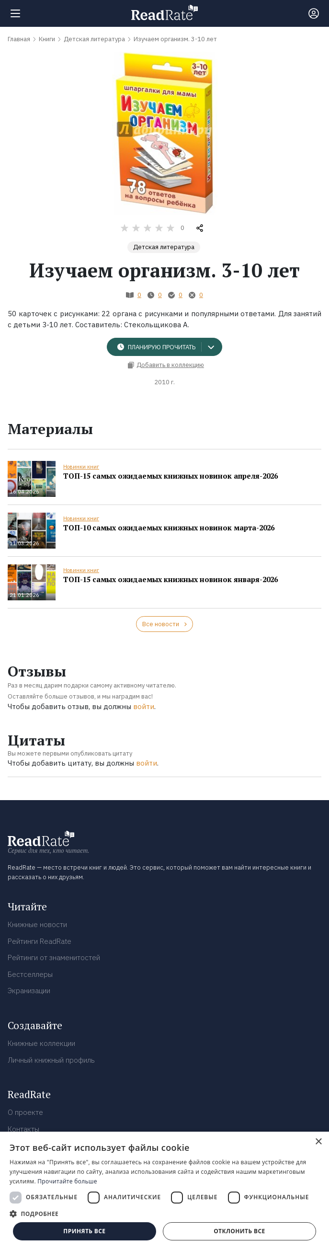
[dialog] (164, 1191)
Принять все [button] (84, 1231)
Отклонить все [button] (239, 1231)
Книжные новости (37, 924)
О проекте (25, 1112)
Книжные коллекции (41, 1043)
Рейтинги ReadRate (39, 941)
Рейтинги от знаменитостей (54, 957)
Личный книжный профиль (51, 1060)
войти (143, 706)
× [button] (318, 1142)
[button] (164, 1213)
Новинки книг (81, 466)
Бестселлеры (30, 974)
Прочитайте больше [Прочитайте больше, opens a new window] (67, 1181)
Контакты (23, 1129)
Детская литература (163, 247)
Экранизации (29, 990)
